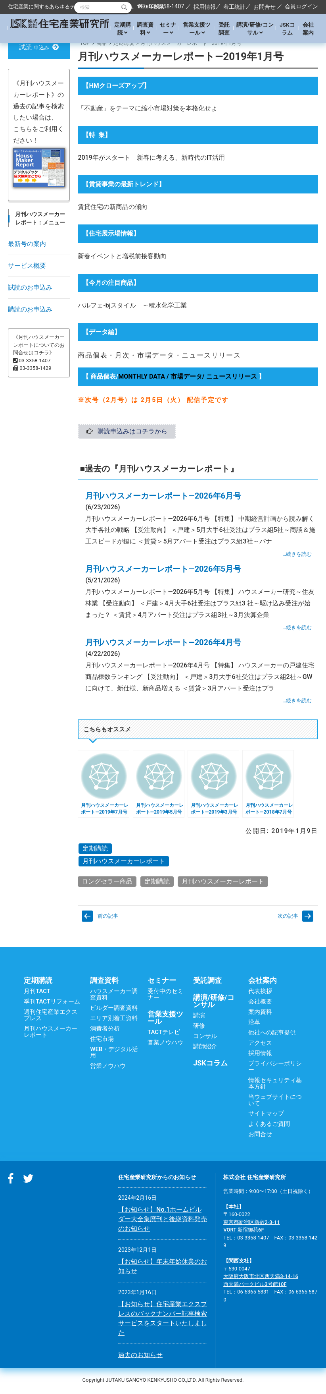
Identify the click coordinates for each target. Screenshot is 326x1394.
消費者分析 (105, 1030)
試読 (39, 47)
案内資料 (260, 1013)
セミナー (167, 28)
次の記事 (288, 918)
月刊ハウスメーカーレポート (123, 863)
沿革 (254, 1024)
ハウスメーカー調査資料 (114, 996)
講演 (199, 1017)
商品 (101, 43)
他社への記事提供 (272, 1034)
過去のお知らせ (140, 1357)
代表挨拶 (260, 993)
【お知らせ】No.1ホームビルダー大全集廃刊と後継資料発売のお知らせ (162, 1221)
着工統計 (234, 7)
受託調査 (224, 28)
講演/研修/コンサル (255, 28)
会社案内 (308, 28)
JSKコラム (287, 28)
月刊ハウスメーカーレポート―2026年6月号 (163, 498)
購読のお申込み (30, 309)
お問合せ (264, 7)
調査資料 (145, 28)
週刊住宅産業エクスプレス (50, 1017)
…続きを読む (297, 556)
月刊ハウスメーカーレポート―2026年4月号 (163, 645)
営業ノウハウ (108, 1067)
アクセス (260, 1044)
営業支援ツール (197, 28)
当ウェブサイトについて (275, 1102)
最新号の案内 (27, 243)
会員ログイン (301, 6)
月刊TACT (37, 993)
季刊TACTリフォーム (52, 1003)
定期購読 (122, 28)
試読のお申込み (30, 287)
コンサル (205, 1038)
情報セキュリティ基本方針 (275, 1085)
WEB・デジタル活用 (114, 1054)
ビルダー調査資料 (114, 1009)
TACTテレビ (164, 1034)
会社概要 (260, 1003)
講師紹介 (205, 1048)
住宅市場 (102, 1040)
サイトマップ (266, 1115)
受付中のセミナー (165, 996)
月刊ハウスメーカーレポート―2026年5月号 (163, 571)
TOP (85, 43)
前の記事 (108, 918)
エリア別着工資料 (114, 1020)
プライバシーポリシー (275, 1068)
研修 (199, 1027)
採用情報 (205, 7)
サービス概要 (27, 265)
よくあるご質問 (269, 1125)
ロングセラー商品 (107, 883)
